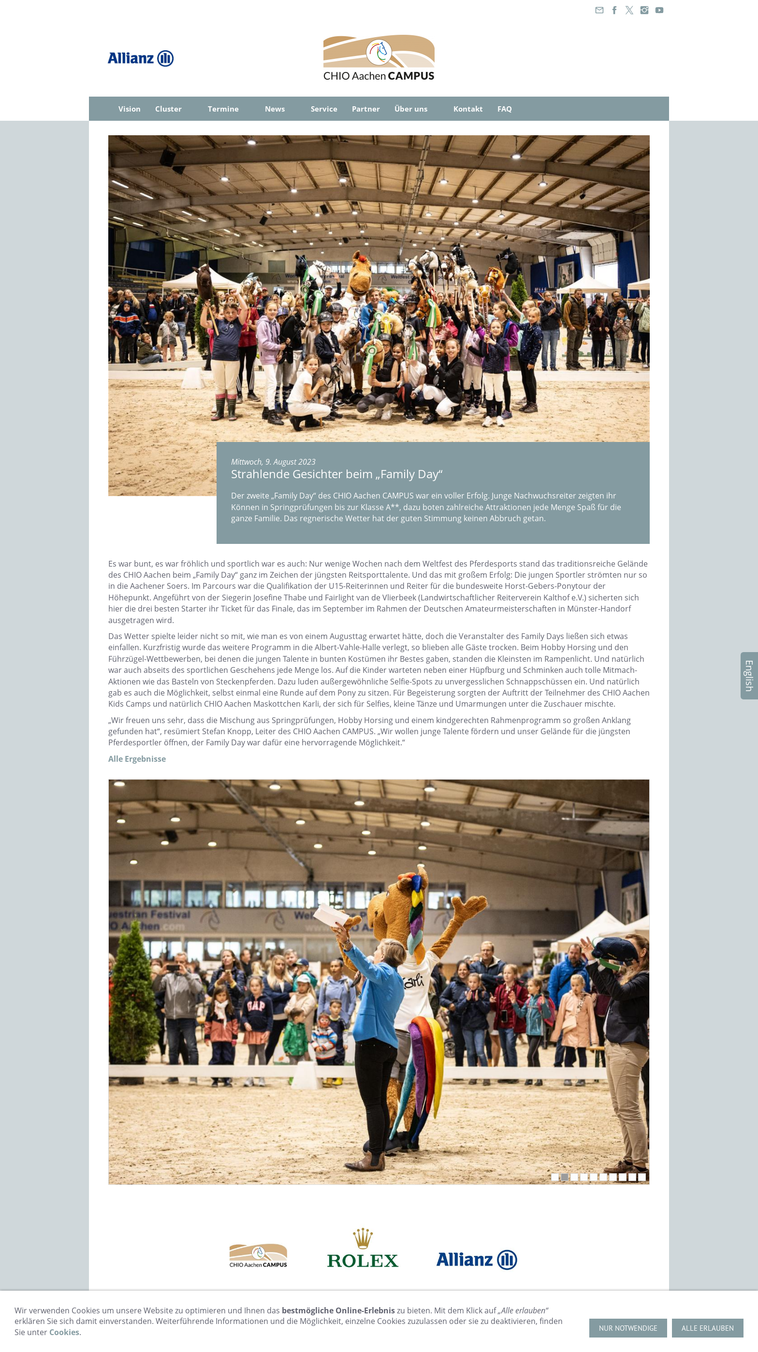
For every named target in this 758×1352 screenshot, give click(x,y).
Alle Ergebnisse (137, 759)
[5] (594, 1177)
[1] (555, 1177)
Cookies (64, 1332)
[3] (574, 1177)
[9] (632, 1177)
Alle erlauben (708, 1328)
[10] (642, 1177)
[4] (584, 1177)
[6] (603, 1177)
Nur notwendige (628, 1328)
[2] (564, 1177)
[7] (613, 1177)
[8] (623, 1177)
